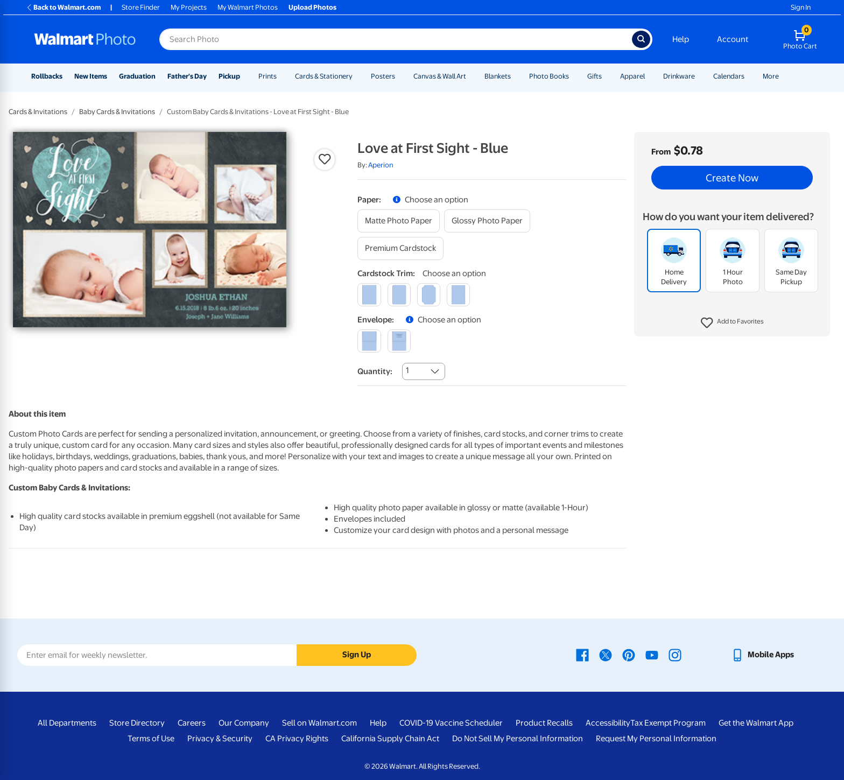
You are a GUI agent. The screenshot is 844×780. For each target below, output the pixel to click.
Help (680, 39)
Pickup (229, 76)
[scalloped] (458, 294)
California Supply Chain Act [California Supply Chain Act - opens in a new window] (390, 738)
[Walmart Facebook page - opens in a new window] (582, 654)
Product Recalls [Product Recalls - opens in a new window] (544, 723)
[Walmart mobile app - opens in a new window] (762, 654)
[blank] (369, 341)
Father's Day (187, 76)
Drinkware (679, 76)
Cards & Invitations (38, 112)
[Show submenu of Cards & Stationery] (357, 76)
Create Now (732, 178)
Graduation (137, 76)
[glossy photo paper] (487, 221)
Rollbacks (46, 76)
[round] (399, 294)
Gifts (594, 76)
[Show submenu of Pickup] (245, 76)
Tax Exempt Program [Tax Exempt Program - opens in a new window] (668, 723)
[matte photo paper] (398, 221)
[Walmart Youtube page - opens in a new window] (651, 654)
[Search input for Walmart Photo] (395, 39)
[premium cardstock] (400, 248)
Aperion (380, 165)
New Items (90, 76)
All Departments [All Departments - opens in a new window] (67, 723)
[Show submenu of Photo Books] (574, 76)
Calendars (728, 76)
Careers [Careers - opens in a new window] (192, 723)
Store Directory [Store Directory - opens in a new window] (137, 723)
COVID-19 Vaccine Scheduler (451, 723)
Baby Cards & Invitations (117, 112)
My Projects (189, 7)
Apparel (632, 76)
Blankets (497, 76)
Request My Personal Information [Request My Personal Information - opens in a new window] (656, 738)
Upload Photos (312, 7)
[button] (732, 323)
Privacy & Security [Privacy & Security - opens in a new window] (219, 738)
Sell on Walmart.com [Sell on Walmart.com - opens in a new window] (319, 723)
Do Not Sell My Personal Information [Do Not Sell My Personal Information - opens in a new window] (517, 738)
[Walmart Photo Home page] (85, 39)
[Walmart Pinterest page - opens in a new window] (628, 654)
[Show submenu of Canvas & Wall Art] (471, 76)
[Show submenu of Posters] (400, 76)
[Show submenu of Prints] (281, 76)
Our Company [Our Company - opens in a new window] (244, 723)
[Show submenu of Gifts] (606, 76)
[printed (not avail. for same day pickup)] (399, 341)
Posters (383, 76)
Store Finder (141, 7)
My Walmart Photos (247, 7)
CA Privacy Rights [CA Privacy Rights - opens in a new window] (296, 738)
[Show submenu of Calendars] (749, 76)
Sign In (801, 7)
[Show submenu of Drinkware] (700, 76)
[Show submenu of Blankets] (515, 76)
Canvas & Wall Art (439, 76)
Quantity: (374, 371)
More (771, 76)
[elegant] (428, 294)
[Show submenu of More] (783, 76)
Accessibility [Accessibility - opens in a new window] (608, 723)
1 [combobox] (407, 370)
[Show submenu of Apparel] (649, 76)
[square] (369, 294)
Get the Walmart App (756, 723)
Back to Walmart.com (63, 7)
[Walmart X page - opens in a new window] (605, 654)
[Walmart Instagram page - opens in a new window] (675, 654)
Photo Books (549, 76)
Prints (267, 76)
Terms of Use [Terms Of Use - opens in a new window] (151, 738)
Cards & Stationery (324, 76)
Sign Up (356, 654)
